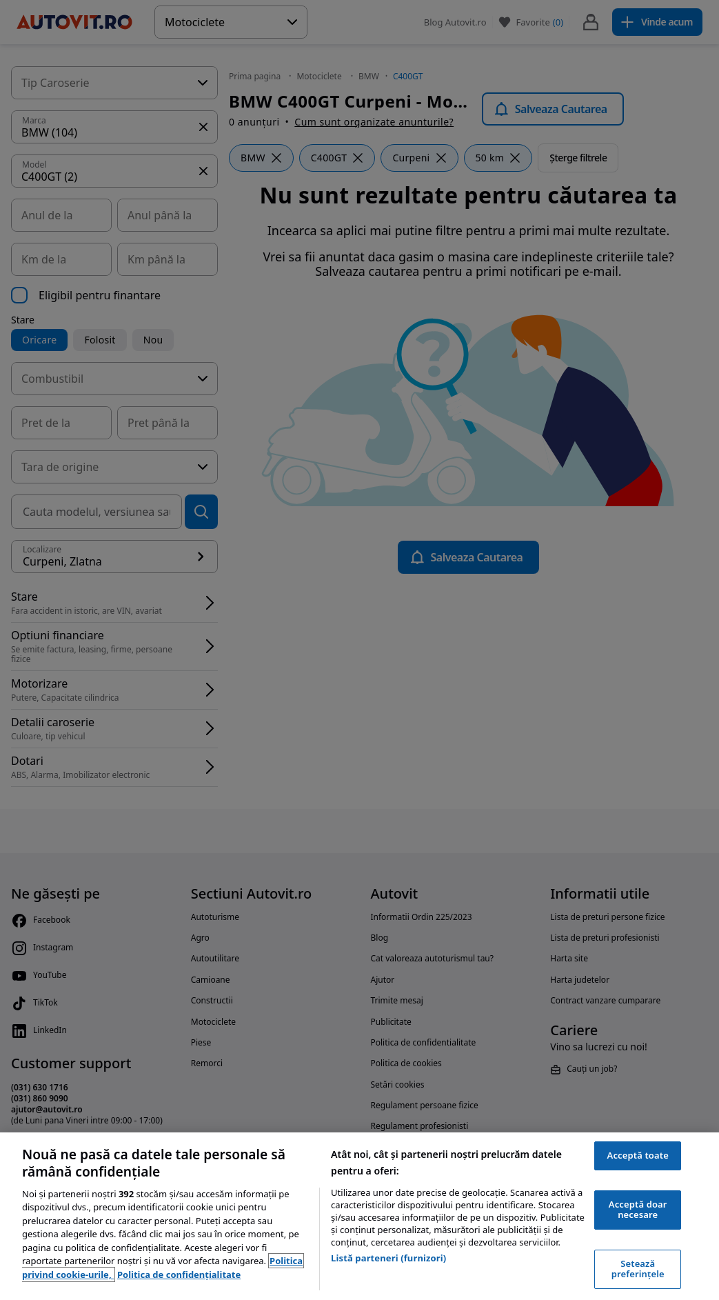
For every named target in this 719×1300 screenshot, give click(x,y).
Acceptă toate (638, 1155)
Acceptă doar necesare (638, 1209)
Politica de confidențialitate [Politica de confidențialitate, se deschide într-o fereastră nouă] (179, 1274)
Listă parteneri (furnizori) (388, 1258)
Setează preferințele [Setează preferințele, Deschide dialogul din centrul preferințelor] (638, 1269)
